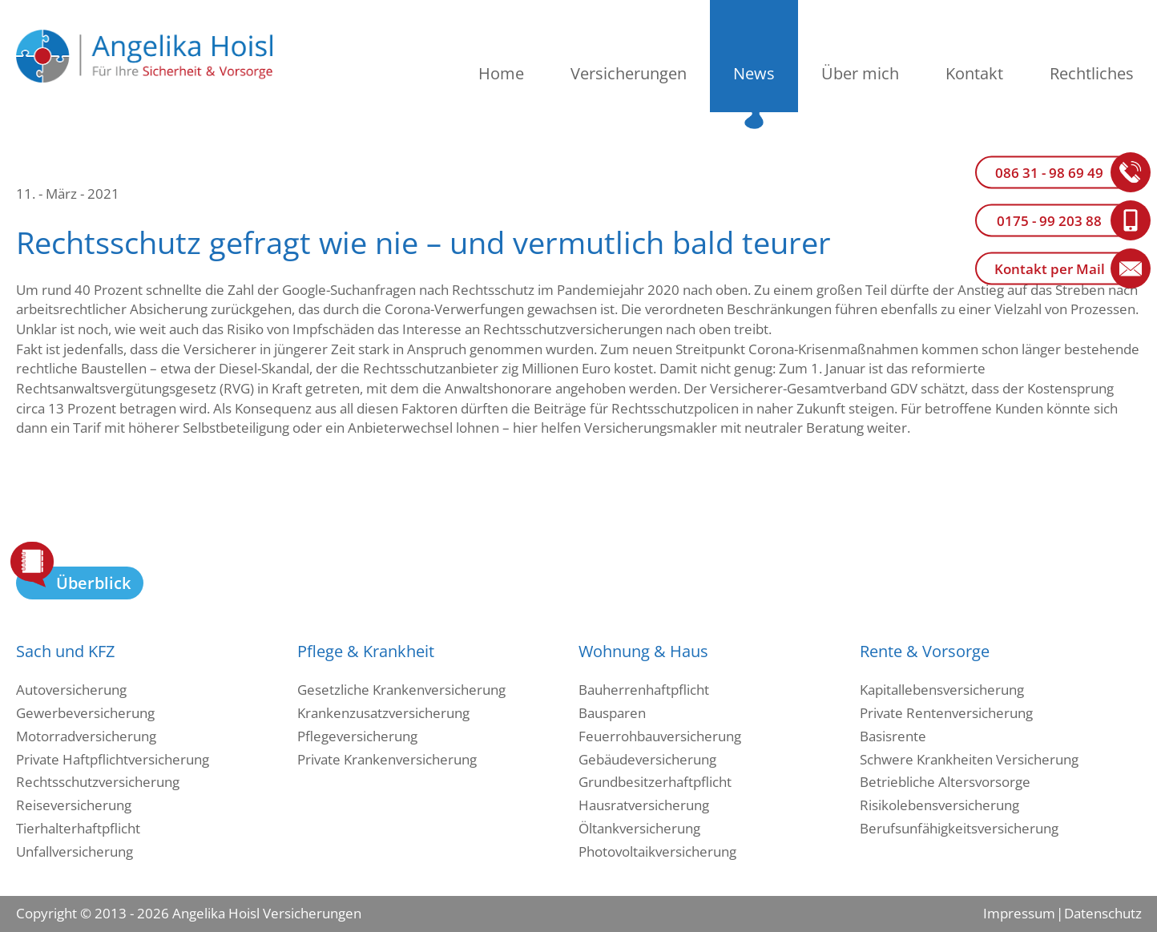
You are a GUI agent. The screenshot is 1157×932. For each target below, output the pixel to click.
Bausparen (612, 713)
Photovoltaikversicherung (657, 851)
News (754, 73)
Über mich (860, 73)
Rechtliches (1092, 73)
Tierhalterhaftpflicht (78, 828)
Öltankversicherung (639, 828)
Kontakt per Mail (1049, 269)
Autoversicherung (71, 689)
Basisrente (893, 736)
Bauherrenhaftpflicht (643, 689)
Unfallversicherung (74, 851)
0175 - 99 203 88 (1049, 221)
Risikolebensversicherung (939, 805)
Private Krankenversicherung (387, 759)
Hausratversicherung (643, 805)
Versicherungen (628, 73)
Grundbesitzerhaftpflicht (655, 782)
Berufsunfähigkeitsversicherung (959, 828)
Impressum (1019, 913)
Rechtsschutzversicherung (97, 782)
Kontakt (974, 73)
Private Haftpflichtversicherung (112, 759)
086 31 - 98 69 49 (1049, 172)
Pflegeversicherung (357, 736)
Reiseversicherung (73, 805)
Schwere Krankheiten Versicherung (969, 759)
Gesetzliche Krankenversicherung (401, 689)
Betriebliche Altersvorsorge (945, 782)
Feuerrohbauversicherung (659, 736)
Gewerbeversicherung (85, 713)
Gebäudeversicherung (647, 759)
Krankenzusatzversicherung (383, 713)
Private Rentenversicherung (946, 713)
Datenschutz (1102, 913)
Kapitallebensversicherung (942, 689)
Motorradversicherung (86, 736)
